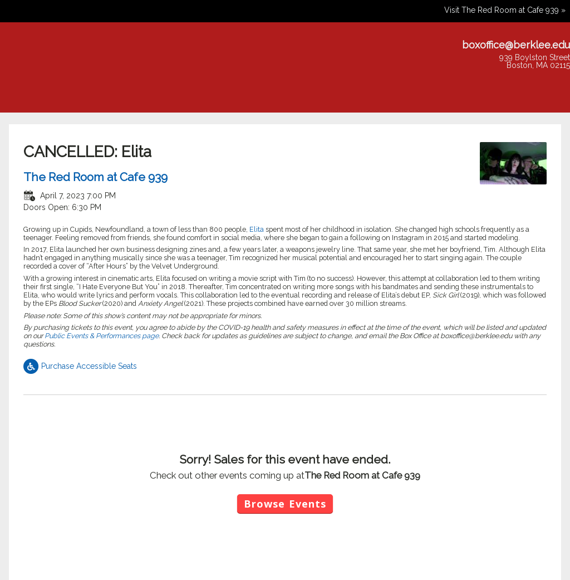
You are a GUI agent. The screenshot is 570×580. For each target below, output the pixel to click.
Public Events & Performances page (102, 336)
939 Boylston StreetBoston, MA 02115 (534, 61)
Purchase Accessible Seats (80, 366)
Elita (257, 229)
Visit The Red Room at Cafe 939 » (505, 10)
